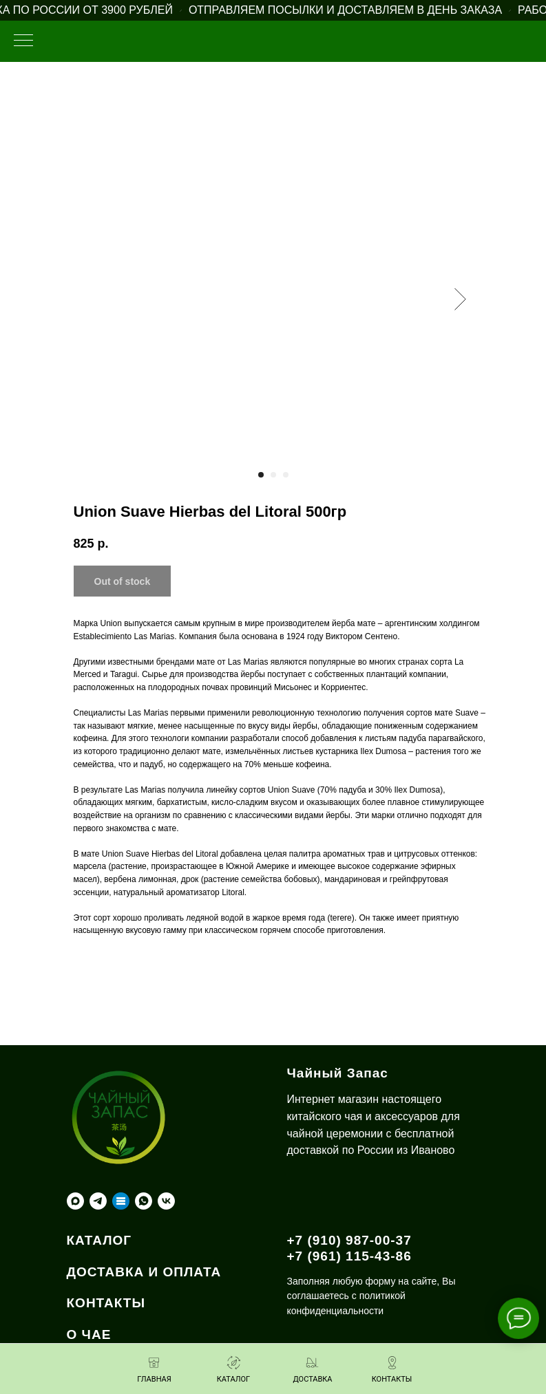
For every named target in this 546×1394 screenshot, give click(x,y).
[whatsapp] (143, 1201)
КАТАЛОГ (99, 1240)
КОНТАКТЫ (106, 1303)
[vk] (166, 1201)
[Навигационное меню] (23, 41)
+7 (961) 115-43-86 (349, 1256)
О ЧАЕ (89, 1334)
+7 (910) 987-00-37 (349, 1240)
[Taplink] (120, 1201)
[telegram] (98, 1201)
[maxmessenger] (75, 1201)
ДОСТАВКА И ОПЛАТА (144, 1272)
